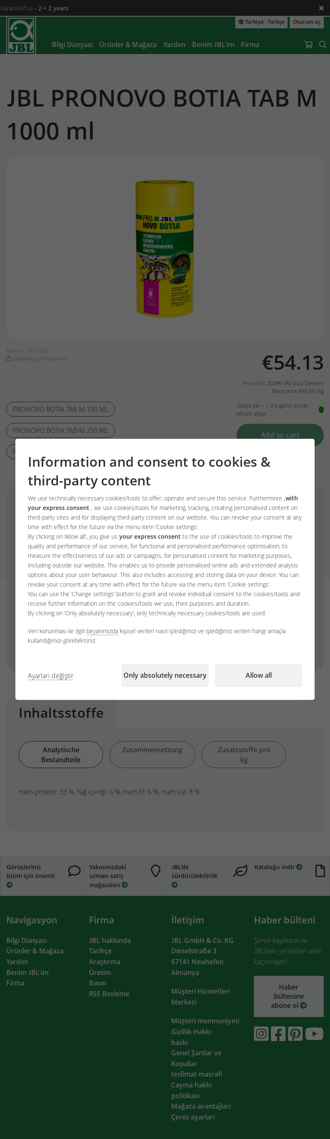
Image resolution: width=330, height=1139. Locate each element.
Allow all (259, 675)
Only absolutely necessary (165, 675)
